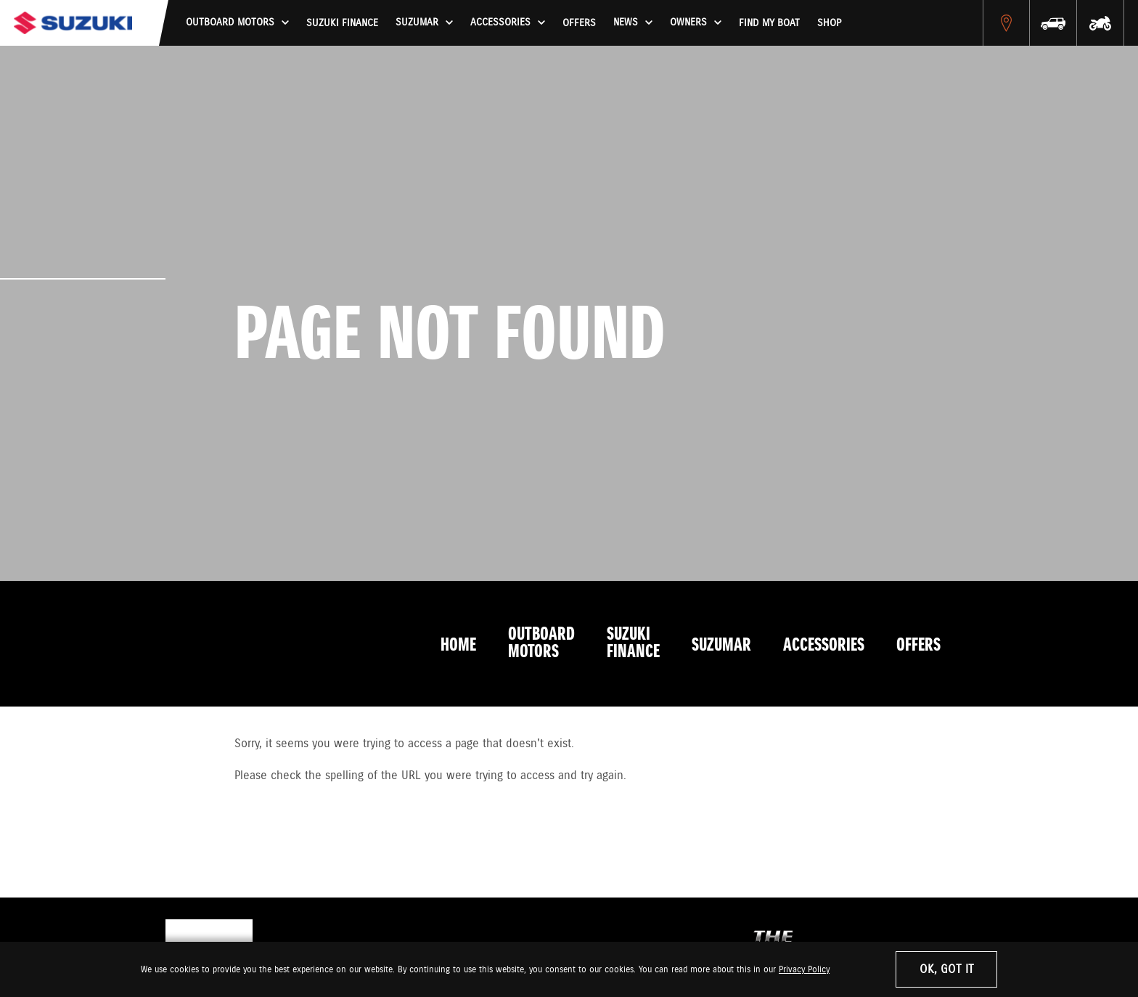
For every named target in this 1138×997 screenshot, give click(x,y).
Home (458, 645)
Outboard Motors (541, 643)
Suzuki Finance (342, 23)
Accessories (823, 645)
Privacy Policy (804, 970)
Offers (579, 23)
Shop (829, 23)
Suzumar (721, 645)
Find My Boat (769, 23)
